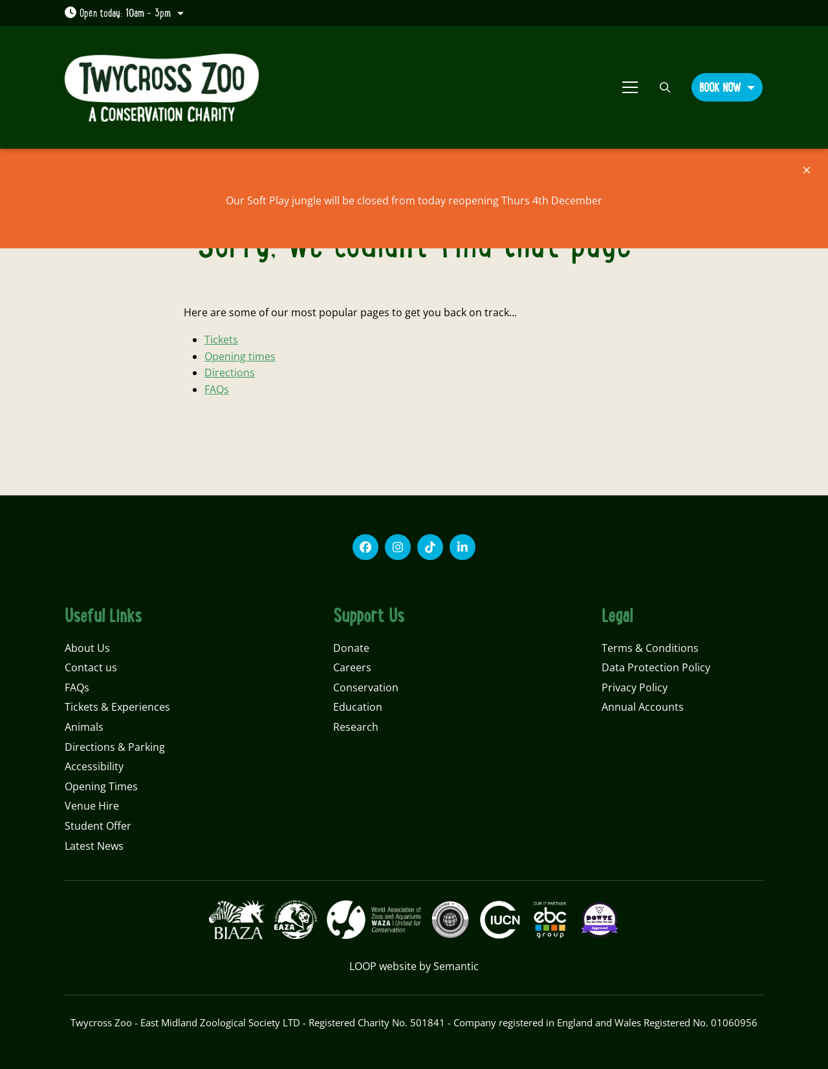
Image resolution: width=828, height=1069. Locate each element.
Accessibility (94, 766)
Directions (229, 372)
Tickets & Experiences (117, 707)
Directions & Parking (115, 747)
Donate (351, 648)
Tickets (221, 339)
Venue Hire (92, 806)
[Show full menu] (630, 87)
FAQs (216, 389)
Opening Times (101, 786)
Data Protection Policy (656, 667)
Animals (84, 727)
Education (357, 707)
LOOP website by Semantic (414, 966)
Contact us (91, 667)
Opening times (240, 356)
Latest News (94, 846)
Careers (352, 667)
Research (355, 727)
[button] (727, 87)
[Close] (806, 170)
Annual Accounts (643, 707)
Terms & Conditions (650, 648)
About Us (87, 648)
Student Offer (98, 826)
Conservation (365, 687)
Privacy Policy (635, 687)
